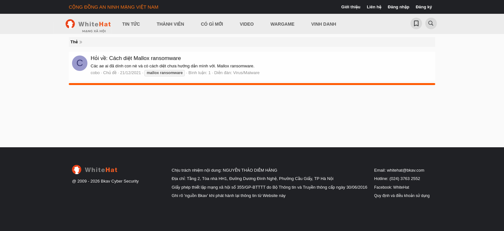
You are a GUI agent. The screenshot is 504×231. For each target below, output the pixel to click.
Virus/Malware (246, 72)
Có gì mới (212, 24)
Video (247, 24)
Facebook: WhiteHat (391, 187)
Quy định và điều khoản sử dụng (402, 195)
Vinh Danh (323, 24)
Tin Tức (131, 24)
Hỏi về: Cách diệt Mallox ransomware (136, 58)
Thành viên (170, 24)
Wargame (283, 24)
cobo (95, 72)
